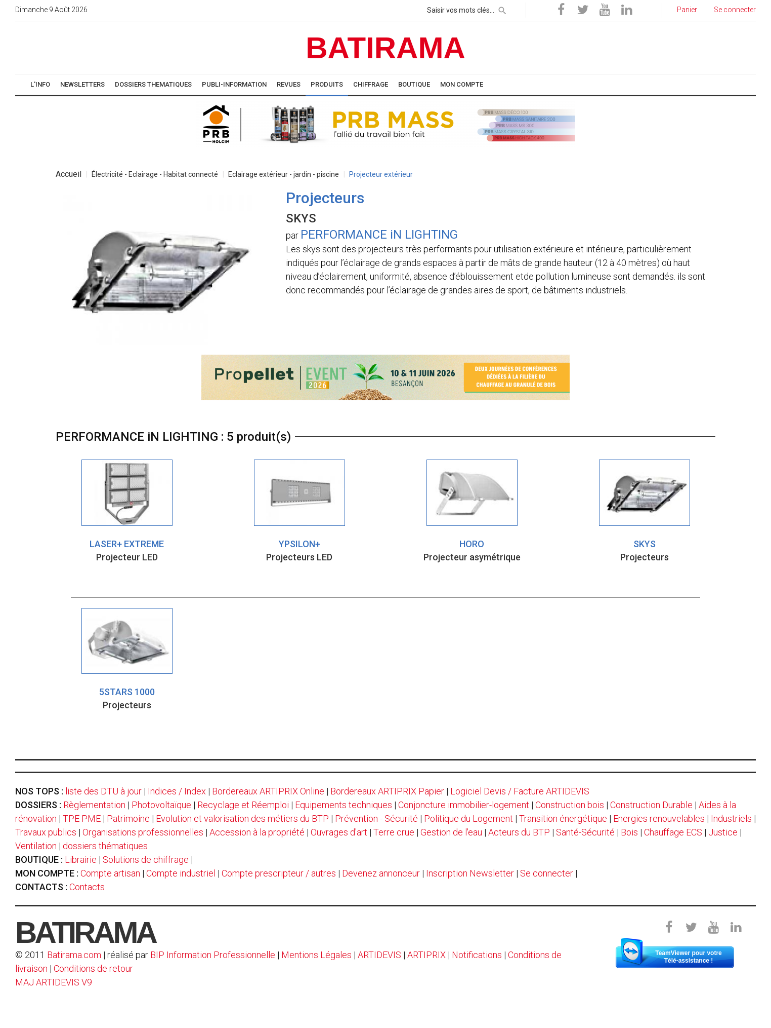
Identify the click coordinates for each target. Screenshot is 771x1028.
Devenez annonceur (381, 873)
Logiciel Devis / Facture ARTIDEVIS (519, 791)
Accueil (68, 174)
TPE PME (82, 818)
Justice (723, 832)
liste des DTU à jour (103, 791)
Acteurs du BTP (519, 832)
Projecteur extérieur (381, 174)
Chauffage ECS (673, 832)
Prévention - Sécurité (376, 818)
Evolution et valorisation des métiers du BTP (242, 818)
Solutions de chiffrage (146, 859)
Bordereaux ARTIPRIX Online (268, 791)
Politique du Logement (468, 818)
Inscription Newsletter (470, 873)
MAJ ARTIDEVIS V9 (53, 982)
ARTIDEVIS (379, 954)
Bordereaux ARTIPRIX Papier (387, 791)
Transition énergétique (563, 818)
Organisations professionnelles (142, 832)
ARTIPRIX (426, 954)
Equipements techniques (343, 804)
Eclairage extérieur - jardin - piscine (283, 174)
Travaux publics (45, 832)
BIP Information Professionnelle (212, 954)
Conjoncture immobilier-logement (463, 804)
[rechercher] (502, 8)
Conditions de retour (93, 968)
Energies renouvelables (659, 818)
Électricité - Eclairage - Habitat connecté (155, 174)
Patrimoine (128, 818)
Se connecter (546, 873)
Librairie (81, 859)
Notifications (478, 954)
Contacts (87, 887)
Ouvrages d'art (339, 832)
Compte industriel (181, 873)
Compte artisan (110, 873)
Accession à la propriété (257, 832)
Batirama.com (74, 954)
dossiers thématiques (105, 846)
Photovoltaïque (161, 804)
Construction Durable (651, 804)
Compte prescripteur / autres (279, 873)
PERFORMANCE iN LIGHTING (379, 234)
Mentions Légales (316, 954)
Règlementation (94, 804)
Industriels (731, 818)
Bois (629, 832)
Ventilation (36, 846)
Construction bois (569, 804)
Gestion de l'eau (451, 832)
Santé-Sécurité (585, 832)
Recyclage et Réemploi (243, 804)
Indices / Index (177, 791)
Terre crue (393, 832)
